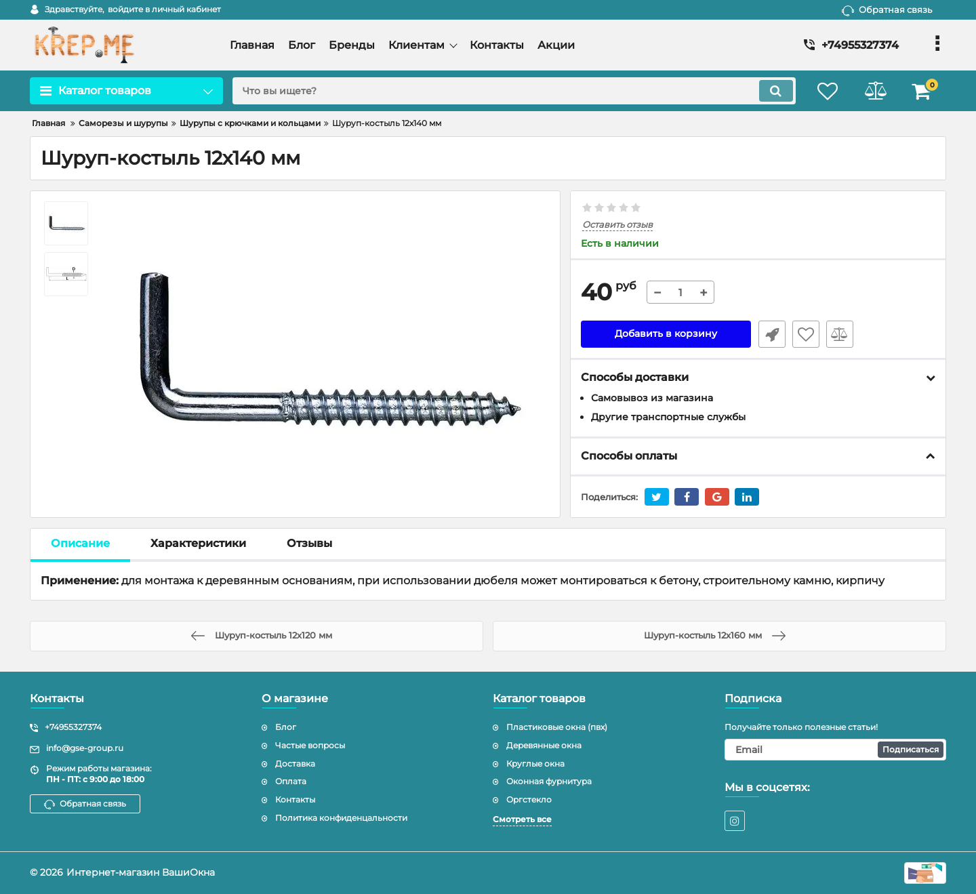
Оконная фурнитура (549, 781)
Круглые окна (535, 763)
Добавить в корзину (666, 334)
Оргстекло (529, 799)
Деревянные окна (544, 745)
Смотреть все (522, 819)
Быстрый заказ (771, 334)
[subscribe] (836, 749)
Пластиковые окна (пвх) (556, 727)
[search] (513, 90)
